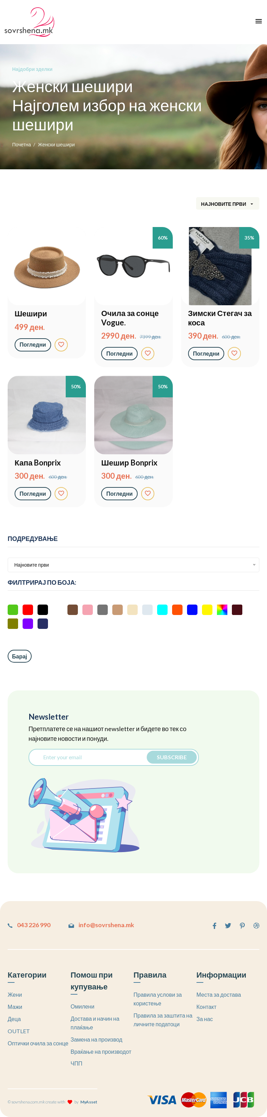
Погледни (33, 344)
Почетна (21, 144)
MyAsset (88, 1101)
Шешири (31, 313)
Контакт (206, 1006)
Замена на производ (96, 1039)
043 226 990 (29, 925)
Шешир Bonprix (129, 462)
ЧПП (76, 1063)
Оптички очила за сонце (38, 1042)
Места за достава (218, 994)
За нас (204, 1018)
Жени (15, 994)
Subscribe (171, 757)
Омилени (82, 1006)
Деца (14, 1018)
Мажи (15, 1006)
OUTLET (19, 1031)
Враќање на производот (101, 1051)
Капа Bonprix (38, 462)
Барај (19, 656)
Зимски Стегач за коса (220, 318)
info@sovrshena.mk (103, 925)
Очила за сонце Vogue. (130, 318)
